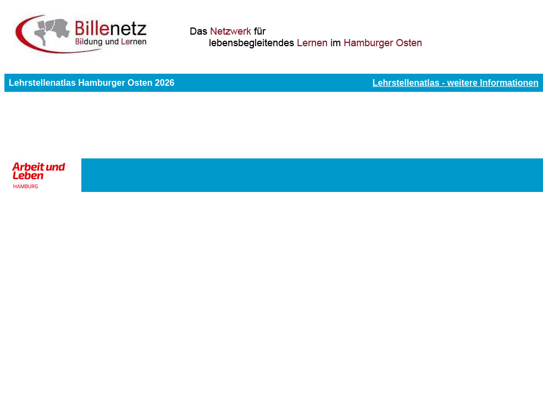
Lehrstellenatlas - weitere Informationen (456, 82)
